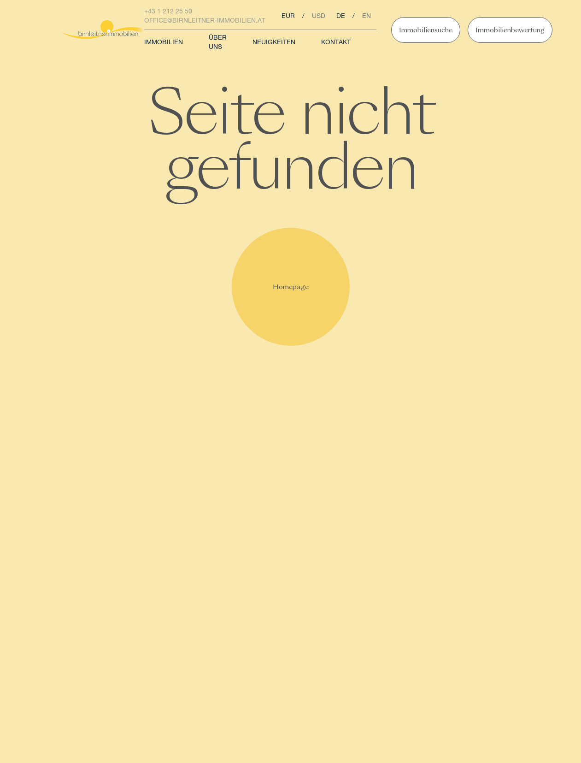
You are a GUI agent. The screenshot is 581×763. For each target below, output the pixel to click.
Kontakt (336, 43)
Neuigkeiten (273, 43)
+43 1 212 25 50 (168, 12)
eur (288, 16)
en (366, 16)
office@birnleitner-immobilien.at (204, 21)
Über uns (218, 43)
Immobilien (163, 43)
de (340, 16)
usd (318, 16)
